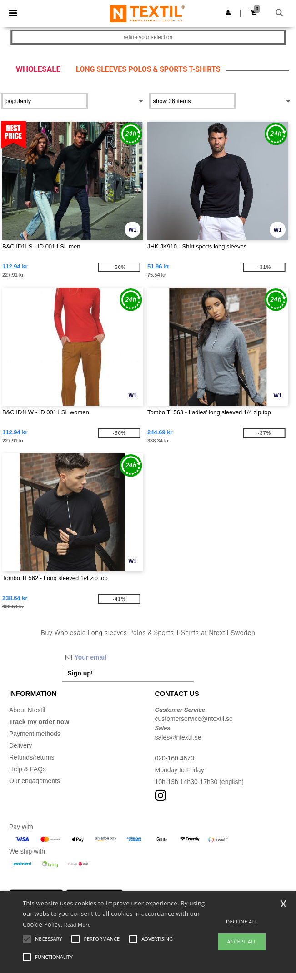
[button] (228, 12)
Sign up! (80, 673)
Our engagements (34, 780)
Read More (77, 924)
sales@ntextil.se (178, 737)
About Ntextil (27, 710)
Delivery (20, 745)
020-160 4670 (174, 758)
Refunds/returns (32, 757)
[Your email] (128, 657)
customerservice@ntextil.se (194, 718)
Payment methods (34, 733)
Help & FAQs (27, 769)
